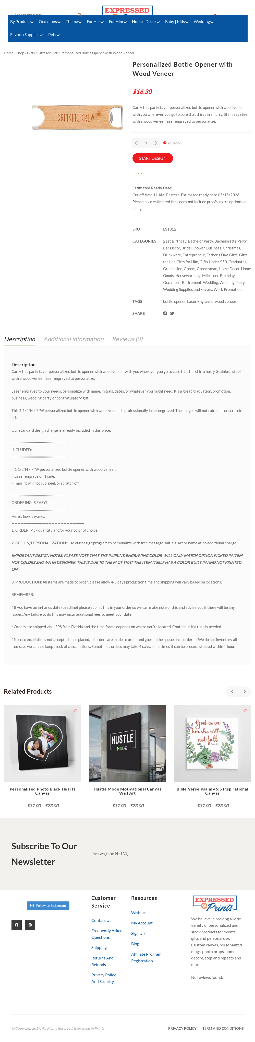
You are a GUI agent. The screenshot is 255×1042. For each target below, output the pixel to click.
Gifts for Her (48, 53)
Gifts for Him (187, 261)
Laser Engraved (200, 301)
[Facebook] (16, 925)
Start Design (152, 158)
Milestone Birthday (218, 275)
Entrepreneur (194, 255)
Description (19, 338)
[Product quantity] (146, 143)
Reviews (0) (127, 338)
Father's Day (217, 255)
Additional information (73, 338)
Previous (232, 691)
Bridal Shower (193, 248)
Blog (135, 943)
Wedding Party (232, 282)
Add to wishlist (140, 174)
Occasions (171, 282)
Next (244, 691)
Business (213, 248)
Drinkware (172, 255)
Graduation (172, 268)
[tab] (19, 339)
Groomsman (207, 268)
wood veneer (225, 301)
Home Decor (229, 268)
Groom (189, 268)
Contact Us (101, 920)
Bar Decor (171, 248)
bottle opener (174, 301)
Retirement (191, 282)
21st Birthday (174, 241)
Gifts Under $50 (213, 261)
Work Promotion (227, 289)
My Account (142, 922)
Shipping (99, 947)
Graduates (237, 261)
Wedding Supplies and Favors (187, 289)
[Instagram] (30, 925)
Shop (20, 53)
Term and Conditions (223, 1028)
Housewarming (188, 275)
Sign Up (138, 933)
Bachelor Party (200, 241)
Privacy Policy (182, 1028)
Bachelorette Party (230, 241)
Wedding (210, 282)
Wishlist (138, 912)
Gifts (31, 53)
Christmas (231, 248)
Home (9, 53)
